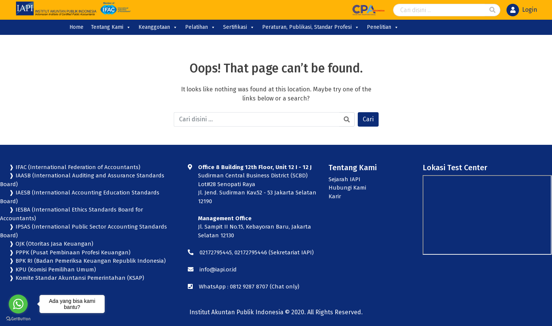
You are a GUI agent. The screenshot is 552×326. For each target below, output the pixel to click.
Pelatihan (200, 27)
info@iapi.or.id (218, 269)
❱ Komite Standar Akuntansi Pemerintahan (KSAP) (76, 277)
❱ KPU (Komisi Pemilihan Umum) (52, 269)
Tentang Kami (111, 27)
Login (529, 9)
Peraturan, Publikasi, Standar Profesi (310, 27)
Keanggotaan (158, 27)
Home (76, 27)
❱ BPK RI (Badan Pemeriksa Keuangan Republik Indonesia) (87, 260)
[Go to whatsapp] (18, 304)
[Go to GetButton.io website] (18, 318)
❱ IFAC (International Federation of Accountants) (74, 167)
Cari (368, 119)
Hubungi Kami (347, 187)
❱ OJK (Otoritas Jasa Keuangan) (50, 243)
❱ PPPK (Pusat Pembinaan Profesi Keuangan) (69, 252)
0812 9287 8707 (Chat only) (264, 286)
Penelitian (383, 27)
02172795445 (216, 252)
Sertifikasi (239, 27)
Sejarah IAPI (344, 179)
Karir (335, 196)
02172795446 (250, 252)
